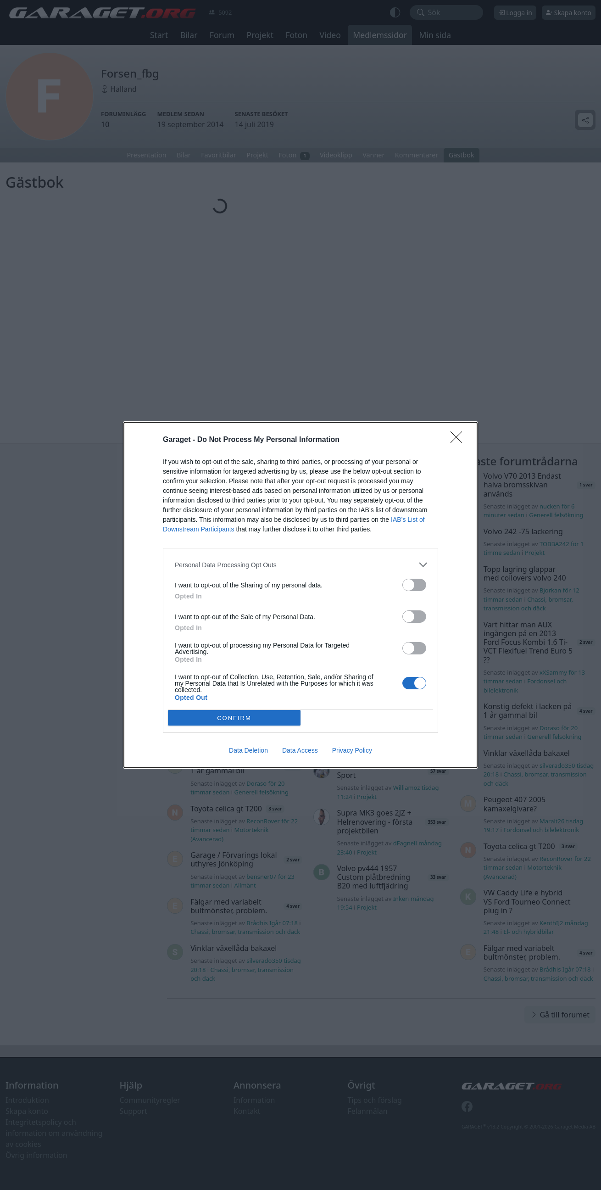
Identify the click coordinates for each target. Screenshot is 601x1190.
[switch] (414, 585)
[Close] (459, 440)
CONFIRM (234, 717)
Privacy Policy (352, 750)
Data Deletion (248, 750)
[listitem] (300, 565)
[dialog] (300, 595)
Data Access (300, 750)
